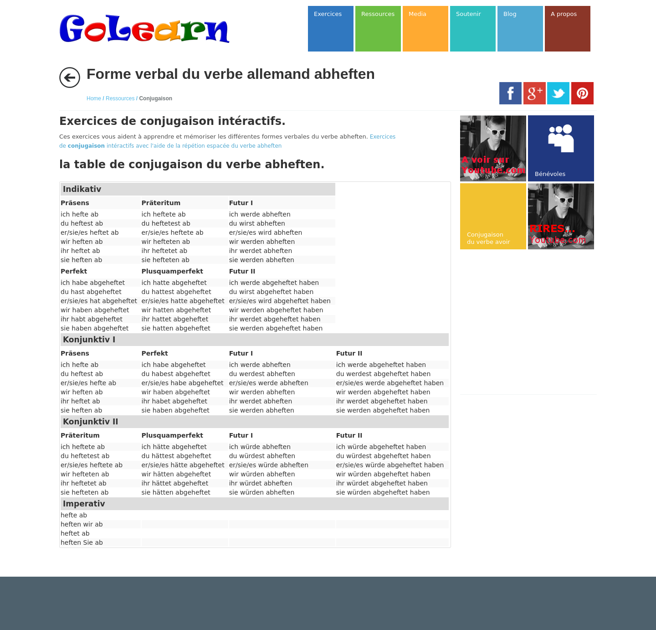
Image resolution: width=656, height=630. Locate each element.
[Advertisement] (536, 323)
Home (94, 98)
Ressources (120, 98)
